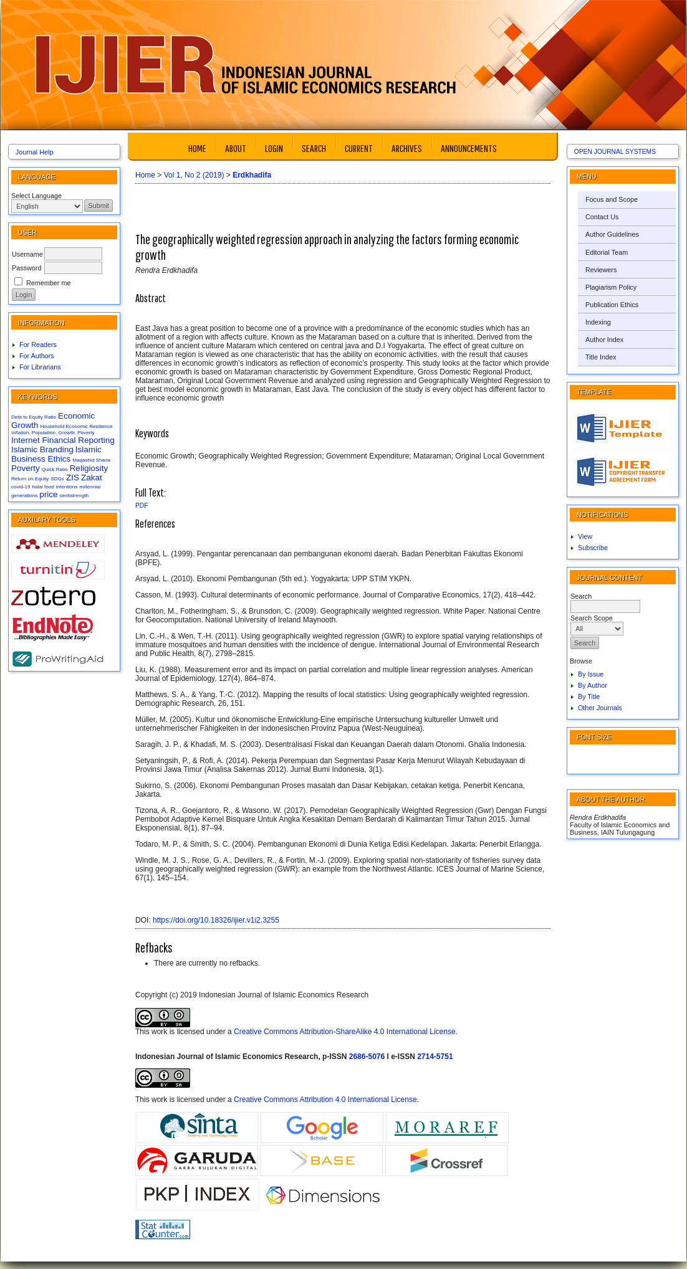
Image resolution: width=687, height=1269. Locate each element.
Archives (407, 148)
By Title (589, 696)
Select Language (36, 195)
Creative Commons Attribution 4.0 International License (325, 1099)
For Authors (36, 355)
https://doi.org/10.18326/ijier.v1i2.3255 (216, 920)
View (585, 536)
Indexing (598, 322)
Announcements (469, 148)
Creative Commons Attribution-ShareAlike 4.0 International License (345, 1031)
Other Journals (600, 707)
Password (26, 268)
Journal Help (35, 152)
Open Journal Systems (615, 151)
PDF (141, 505)
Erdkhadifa (252, 175)
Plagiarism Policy (611, 287)
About (235, 148)
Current (359, 148)
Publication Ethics (611, 304)
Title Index (600, 357)
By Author (592, 685)
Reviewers (601, 269)
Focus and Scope (611, 199)
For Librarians (40, 367)
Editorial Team (606, 252)
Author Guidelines (612, 234)
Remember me (48, 283)
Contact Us (601, 217)
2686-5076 (367, 1056)
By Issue (590, 674)
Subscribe (593, 547)
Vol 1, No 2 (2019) (194, 175)
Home (197, 148)
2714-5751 (435, 1056)
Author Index (604, 339)
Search (314, 148)
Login (274, 148)
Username (27, 254)
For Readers (38, 344)
